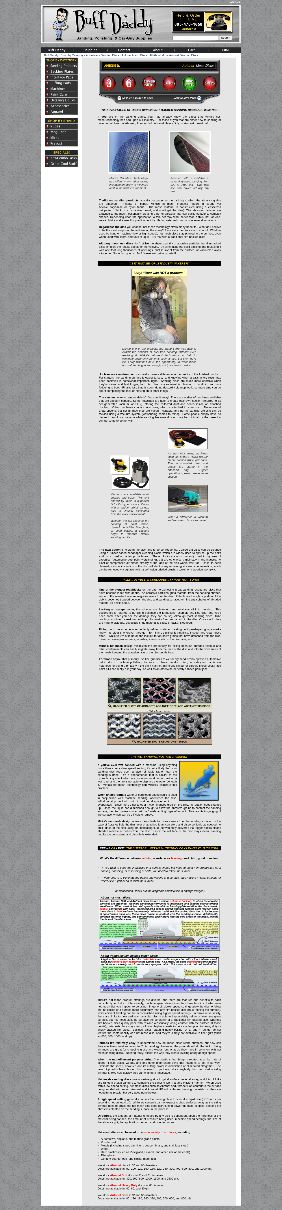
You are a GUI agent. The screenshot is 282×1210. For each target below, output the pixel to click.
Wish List (235, 1)
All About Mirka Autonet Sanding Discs (173, 55)
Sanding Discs (110, 55)
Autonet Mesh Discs (134, 55)
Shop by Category (72, 55)
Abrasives (92, 55)
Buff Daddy (51, 55)
